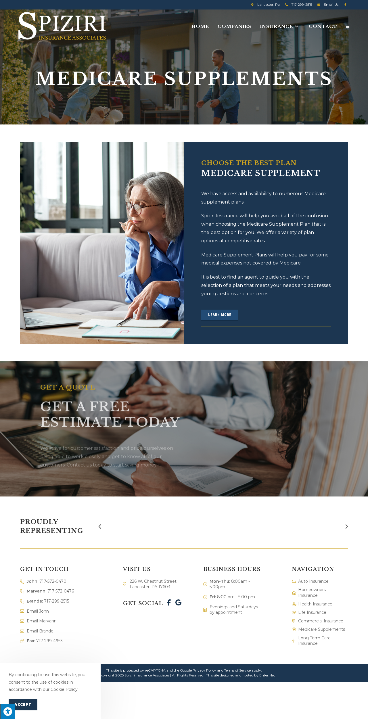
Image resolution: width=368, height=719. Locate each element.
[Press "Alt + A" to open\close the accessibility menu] (7, 711)
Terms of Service (237, 670)
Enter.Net (267, 675)
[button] (219, 315)
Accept (23, 704)
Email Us (331, 4)
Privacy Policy (204, 670)
